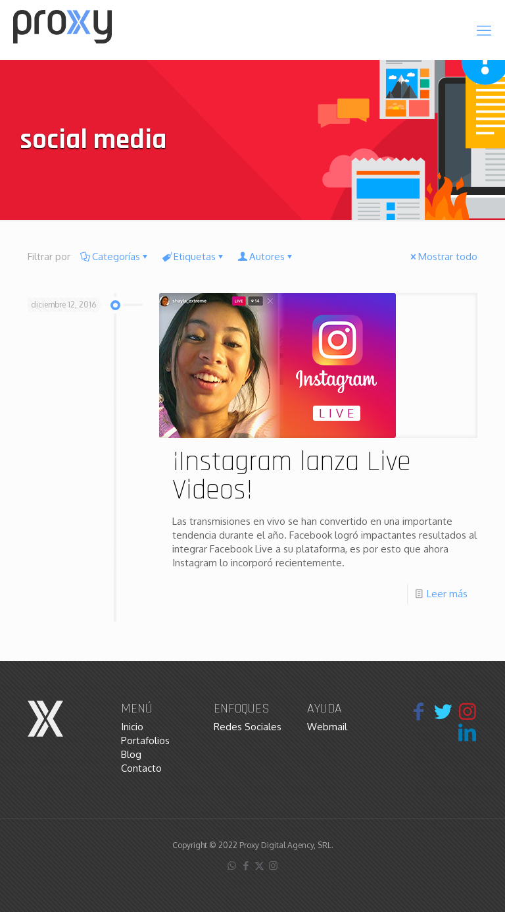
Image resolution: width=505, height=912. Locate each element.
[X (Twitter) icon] (259, 865)
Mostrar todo (442, 256)
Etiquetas (194, 256)
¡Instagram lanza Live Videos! (291, 476)
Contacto (141, 768)
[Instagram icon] (273, 865)
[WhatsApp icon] (232, 865)
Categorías (115, 256)
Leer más (447, 593)
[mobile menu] (484, 29)
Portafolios (145, 740)
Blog (131, 754)
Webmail (327, 726)
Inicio (132, 726)
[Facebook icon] (246, 865)
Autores (266, 256)
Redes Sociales (247, 726)
